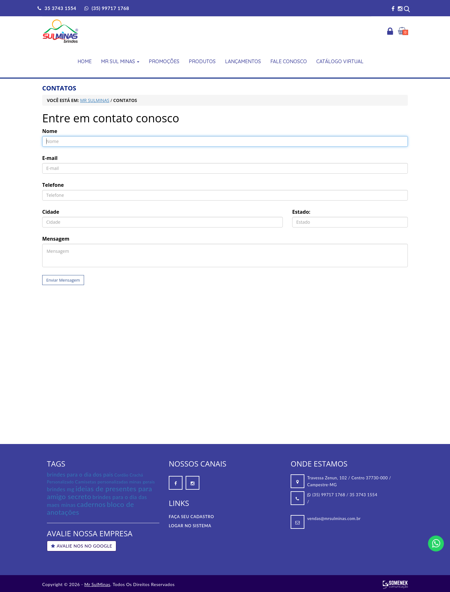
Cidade (50, 211)
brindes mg (60, 489)
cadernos (91, 504)
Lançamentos (243, 61)
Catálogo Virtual (339, 61)
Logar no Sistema (190, 525)
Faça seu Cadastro (191, 516)
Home (85, 61)
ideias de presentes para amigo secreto (99, 492)
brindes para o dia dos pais (80, 474)
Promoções (164, 61)
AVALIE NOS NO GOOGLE (81, 546)
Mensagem (55, 238)
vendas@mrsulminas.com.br (334, 518)
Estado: (301, 211)
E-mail (50, 158)
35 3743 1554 (364, 494)
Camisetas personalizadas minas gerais (115, 481)
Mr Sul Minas (120, 61)
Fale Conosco (288, 61)
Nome (49, 131)
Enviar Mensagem (63, 280)
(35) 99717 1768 (326, 494)
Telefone (53, 184)
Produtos (202, 61)
